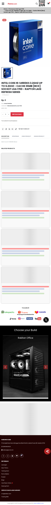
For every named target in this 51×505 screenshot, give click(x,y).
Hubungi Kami (5, 486)
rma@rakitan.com (6, 493)
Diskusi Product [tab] (39, 136)
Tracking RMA (5, 496)
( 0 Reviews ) (5, 95)
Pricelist (3, 477)
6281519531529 (7, 446)
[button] (37, 4)
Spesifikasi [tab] (15, 136)
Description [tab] (5, 136)
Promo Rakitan (5, 474)
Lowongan (4, 465)
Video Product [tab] (26, 136)
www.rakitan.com (39, 503)
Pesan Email (17, 114)
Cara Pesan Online (6, 483)
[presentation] (5, 367)
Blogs (2, 480)
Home (5, 9)
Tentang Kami (5, 471)
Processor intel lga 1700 (16, 9)
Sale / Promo (4, 468)
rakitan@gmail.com (8, 450)
